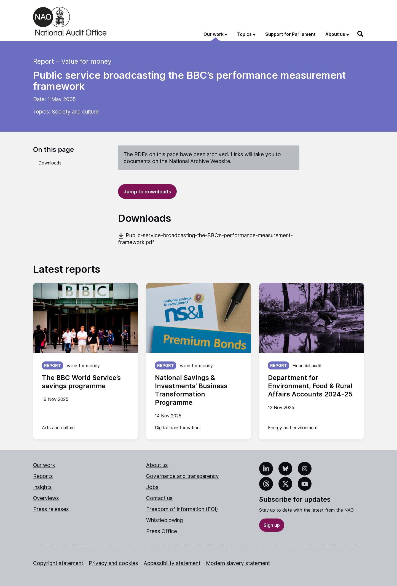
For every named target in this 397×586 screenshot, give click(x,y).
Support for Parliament (290, 34)
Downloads (49, 163)
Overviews (46, 498)
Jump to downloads (147, 192)
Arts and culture (58, 427)
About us (157, 465)
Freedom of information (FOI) (182, 509)
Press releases (51, 509)
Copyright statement (58, 563)
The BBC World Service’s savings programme (81, 382)
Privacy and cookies (113, 563)
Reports (43, 476)
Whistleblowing (164, 520)
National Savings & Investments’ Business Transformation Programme (191, 390)
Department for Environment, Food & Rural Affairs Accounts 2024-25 (310, 386)
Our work (44, 465)
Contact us (159, 498)
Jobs (152, 487)
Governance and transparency (182, 476)
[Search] (360, 34)
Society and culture (75, 112)
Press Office (161, 531)
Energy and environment (293, 427)
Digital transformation (177, 427)
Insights (42, 487)
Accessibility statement (172, 563)
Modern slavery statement (238, 563)
